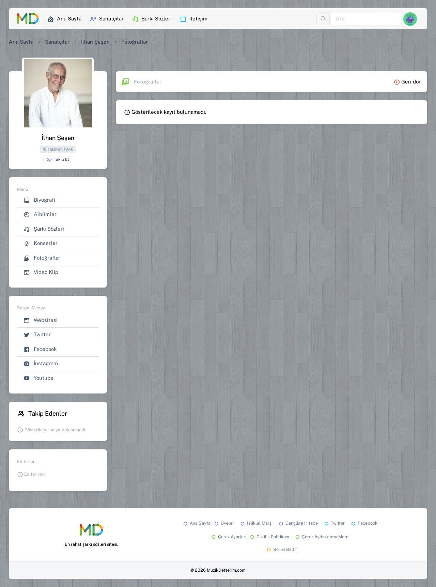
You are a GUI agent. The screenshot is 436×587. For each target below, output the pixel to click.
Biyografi (39, 200)
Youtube (38, 378)
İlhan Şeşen (95, 42)
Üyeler (223, 523)
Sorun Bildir (281, 549)
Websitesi (41, 320)
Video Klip (41, 272)
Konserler (41, 243)
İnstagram (41, 363)
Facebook (40, 349)
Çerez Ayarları (228, 536)
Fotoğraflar (42, 258)
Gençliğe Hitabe (298, 523)
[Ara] (366, 19)
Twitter (37, 334)
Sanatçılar (107, 19)
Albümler (40, 214)
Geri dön (408, 81)
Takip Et (57, 160)
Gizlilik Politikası (269, 536)
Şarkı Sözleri (152, 19)
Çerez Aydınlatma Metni (321, 536)
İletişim (193, 19)
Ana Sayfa (64, 19)
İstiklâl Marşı (255, 523)
